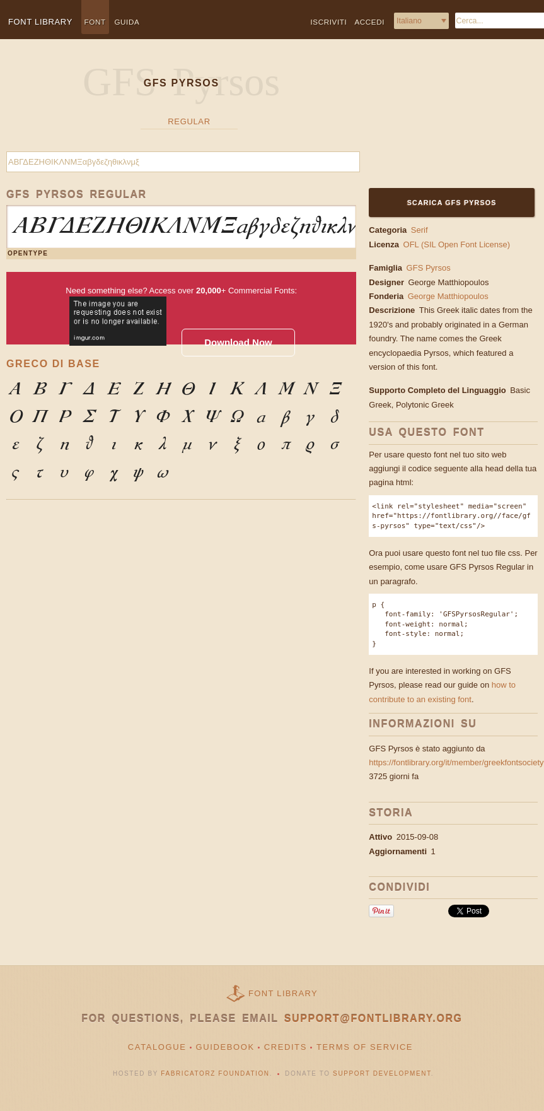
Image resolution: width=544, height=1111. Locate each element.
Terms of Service (364, 1047)
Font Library (283, 993)
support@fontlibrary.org (373, 1018)
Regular (189, 121)
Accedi (369, 22)
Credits (285, 1047)
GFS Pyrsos (429, 268)
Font (95, 22)
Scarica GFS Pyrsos (452, 202)
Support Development (382, 1073)
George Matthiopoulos (449, 282)
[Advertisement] (446, 121)
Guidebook (225, 1047)
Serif (419, 230)
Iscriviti (329, 22)
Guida (126, 22)
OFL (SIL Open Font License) (457, 244)
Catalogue (157, 1047)
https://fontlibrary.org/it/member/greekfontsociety (456, 762)
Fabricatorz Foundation (215, 1073)
